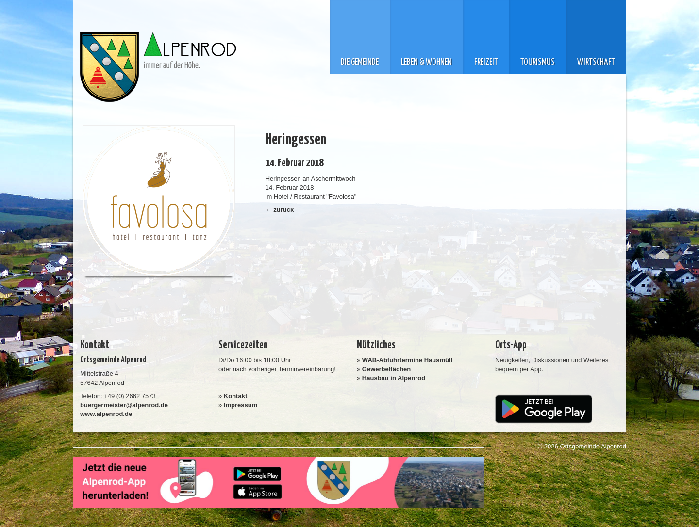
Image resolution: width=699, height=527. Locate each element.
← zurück (280, 209)
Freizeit (486, 62)
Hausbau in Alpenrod (393, 378)
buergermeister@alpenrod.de (124, 405)
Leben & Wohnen (426, 62)
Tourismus (537, 62)
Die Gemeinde (360, 62)
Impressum (240, 405)
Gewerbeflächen (386, 369)
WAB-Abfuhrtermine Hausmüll (407, 360)
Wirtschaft (596, 62)
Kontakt (235, 395)
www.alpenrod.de (106, 413)
